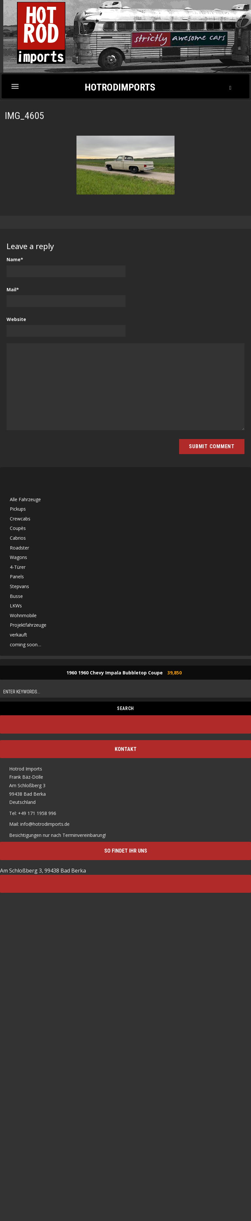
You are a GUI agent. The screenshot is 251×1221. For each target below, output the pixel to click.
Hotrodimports (120, 86)
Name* (15, 259)
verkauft (18, 635)
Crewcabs (20, 519)
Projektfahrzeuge (28, 625)
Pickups (18, 509)
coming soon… (25, 644)
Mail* (13, 289)
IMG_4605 (24, 115)
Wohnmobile (23, 615)
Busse (16, 596)
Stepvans (19, 586)
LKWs (16, 605)
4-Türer (17, 567)
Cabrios (18, 538)
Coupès (18, 528)
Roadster (19, 548)
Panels (17, 576)
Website (16, 319)
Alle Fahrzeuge (25, 499)
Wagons (18, 557)
